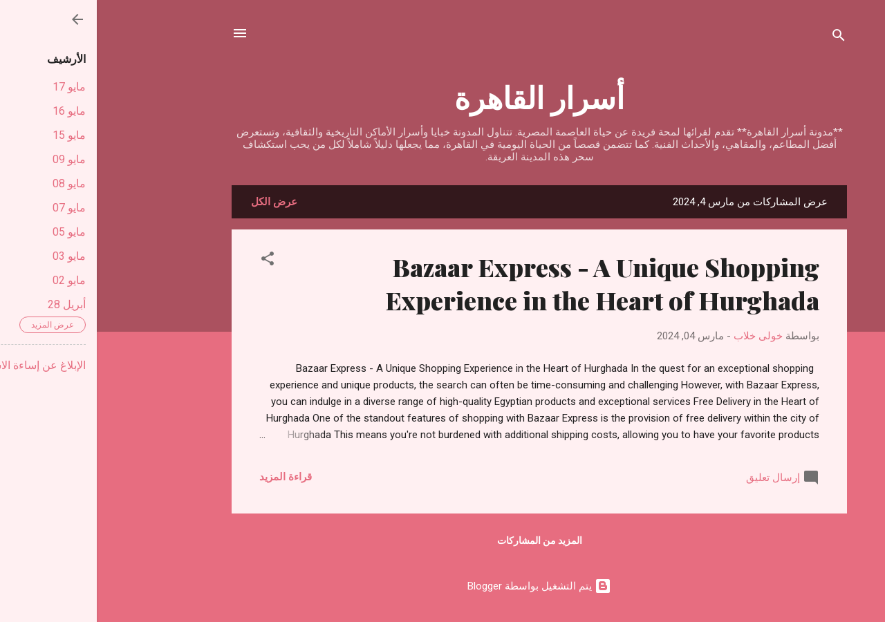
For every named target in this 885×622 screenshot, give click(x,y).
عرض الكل (177, 202)
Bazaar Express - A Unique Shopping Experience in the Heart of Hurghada (505, 283)
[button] (170, 261)
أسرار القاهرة (442, 96)
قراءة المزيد (188, 477)
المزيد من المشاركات (442, 540)
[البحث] (742, 38)
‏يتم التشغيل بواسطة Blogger (442, 586)
